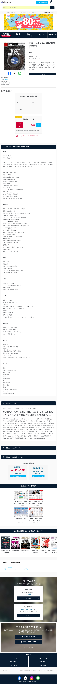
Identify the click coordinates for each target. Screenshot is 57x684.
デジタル (19, 109)
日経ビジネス (31, 12)
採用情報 (42, 662)
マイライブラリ (43, 658)
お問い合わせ (42, 665)
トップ (2, 12)
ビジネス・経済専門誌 (21, 12)
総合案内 (28, 654)
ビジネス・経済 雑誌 (10, 12)
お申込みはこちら (18, 476)
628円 (32, 102)
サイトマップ (29, 672)
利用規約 (5, 670)
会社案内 (35, 670)
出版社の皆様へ (41, 670)
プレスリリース (14, 665)
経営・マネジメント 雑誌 (10, 569)
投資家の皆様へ (50, 670)
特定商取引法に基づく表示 (26, 670)
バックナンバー (38, 12)
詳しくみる (32, 598)
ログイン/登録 (42, 2)
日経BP (7, 79)
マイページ (14, 658)
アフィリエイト (14, 662)
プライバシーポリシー (13, 670)
